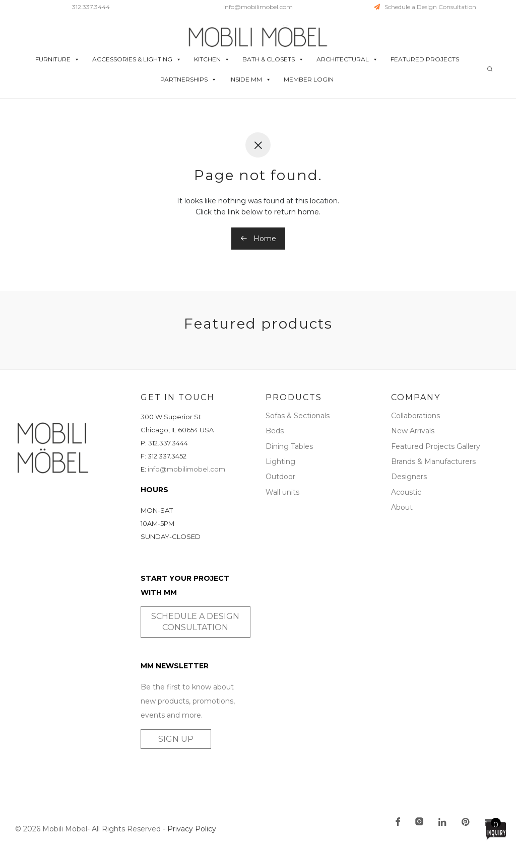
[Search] (490, 69)
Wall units (282, 492)
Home (258, 238)
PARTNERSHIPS (188, 79)
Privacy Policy (191, 828)
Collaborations (415, 415)
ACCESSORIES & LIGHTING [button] (136, 59)
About (402, 507)
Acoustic (406, 492)
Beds (275, 430)
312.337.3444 (91, 7)
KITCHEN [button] (212, 59)
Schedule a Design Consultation (425, 7)
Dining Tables (289, 446)
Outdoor (280, 476)
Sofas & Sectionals (298, 415)
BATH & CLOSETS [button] (273, 59)
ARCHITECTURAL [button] (347, 59)
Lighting (280, 461)
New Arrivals (412, 430)
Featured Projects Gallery (435, 446)
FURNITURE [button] (57, 59)
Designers (409, 476)
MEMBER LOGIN (309, 79)
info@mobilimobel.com (258, 7)
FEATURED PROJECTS (425, 59)
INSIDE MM (250, 79)
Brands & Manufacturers (433, 461)
